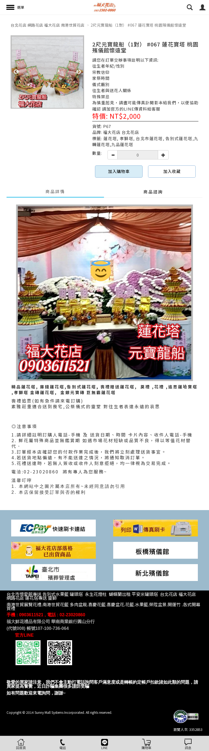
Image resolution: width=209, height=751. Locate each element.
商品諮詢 (153, 191)
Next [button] (78, 72)
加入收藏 (172, 171)
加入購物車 (119, 171)
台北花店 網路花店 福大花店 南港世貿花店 (48, 25)
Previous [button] (16, 72)
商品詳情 (55, 191)
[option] (47, 72)
